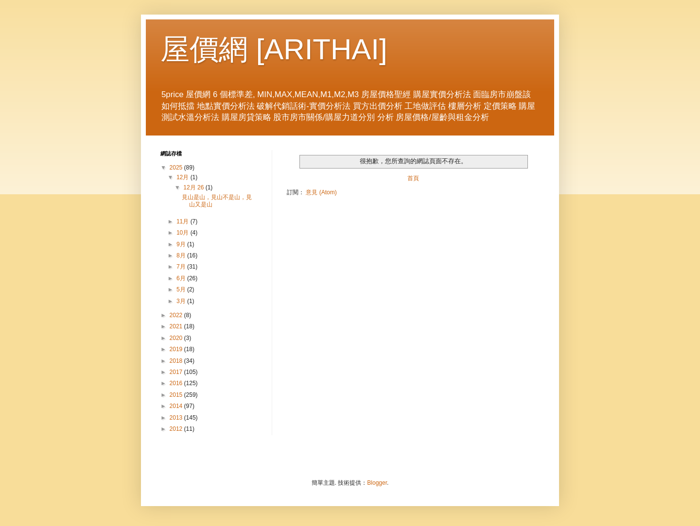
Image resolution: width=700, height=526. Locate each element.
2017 (177, 372)
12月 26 (194, 187)
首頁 (413, 178)
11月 (183, 221)
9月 (181, 244)
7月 (181, 266)
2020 (177, 338)
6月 (181, 278)
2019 (177, 349)
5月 (181, 289)
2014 (177, 406)
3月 (181, 301)
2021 (177, 326)
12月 (183, 177)
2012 (177, 428)
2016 (177, 383)
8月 (181, 255)
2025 (177, 167)
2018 (177, 360)
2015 (177, 394)
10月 (183, 232)
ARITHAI (321, 49)
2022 (177, 315)
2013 (177, 417)
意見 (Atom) (321, 192)
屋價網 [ (212, 49)
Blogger (377, 482)
